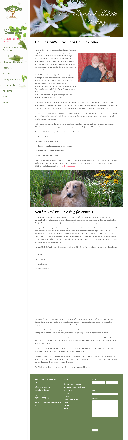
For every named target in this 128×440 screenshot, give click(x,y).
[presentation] (105, 422)
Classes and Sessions (13, 62)
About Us (7, 91)
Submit (95, 430)
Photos (6, 96)
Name (94, 379)
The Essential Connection (13, 31)
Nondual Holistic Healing (11, 40)
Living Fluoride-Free (13, 79)
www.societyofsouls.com (66, 166)
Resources (7, 67)
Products (7, 73)
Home (5, 102)
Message (95, 398)
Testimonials (9, 85)
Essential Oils (9, 56)
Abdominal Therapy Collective (12, 49)
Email (94, 390)
